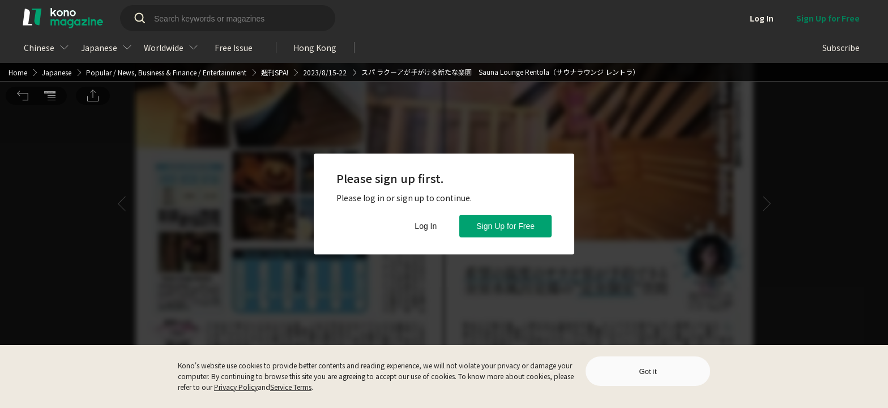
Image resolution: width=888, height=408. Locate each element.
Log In (426, 226)
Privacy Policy (236, 387)
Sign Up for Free (505, 226)
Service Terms (290, 387)
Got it (647, 371)
